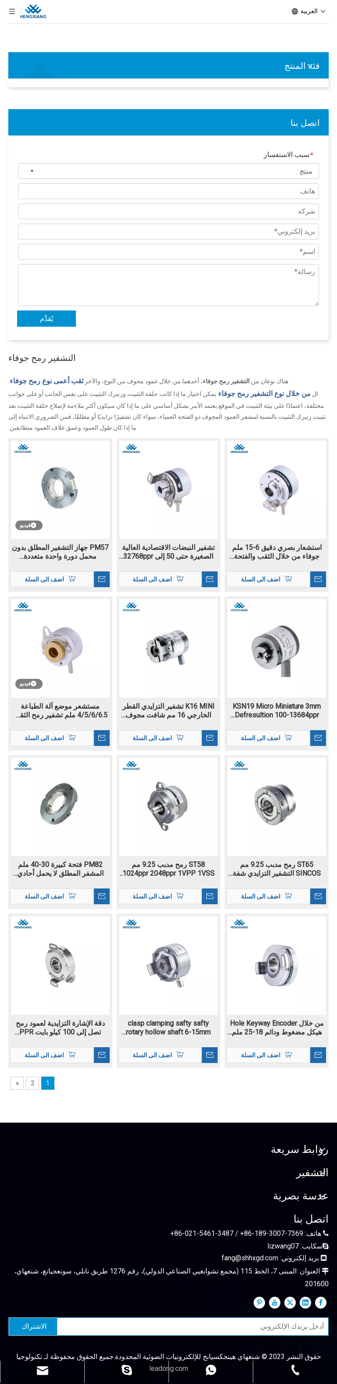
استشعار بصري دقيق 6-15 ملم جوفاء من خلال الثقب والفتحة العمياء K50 (277, 552)
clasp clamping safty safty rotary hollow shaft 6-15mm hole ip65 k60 (168, 1028)
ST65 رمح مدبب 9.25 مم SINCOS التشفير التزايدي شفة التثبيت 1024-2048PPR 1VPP (277, 869)
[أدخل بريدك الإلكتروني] (194, 1326)
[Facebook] (320, 1302)
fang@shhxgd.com (250, 1258)
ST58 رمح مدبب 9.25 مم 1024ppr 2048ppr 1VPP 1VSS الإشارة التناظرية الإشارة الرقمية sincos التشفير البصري (168, 869)
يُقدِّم (46, 318)
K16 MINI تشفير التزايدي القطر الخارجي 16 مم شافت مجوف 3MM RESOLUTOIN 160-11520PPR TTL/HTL (168, 711)
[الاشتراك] (33, 1326)
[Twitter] (290, 1302)
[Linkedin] (305, 1302)
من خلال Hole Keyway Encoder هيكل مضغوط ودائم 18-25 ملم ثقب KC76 (277, 1028)
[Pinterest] (259, 1302)
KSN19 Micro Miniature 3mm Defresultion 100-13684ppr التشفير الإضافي (277, 711)
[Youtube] (274, 1302)
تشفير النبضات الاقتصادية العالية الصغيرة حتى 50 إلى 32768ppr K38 (168, 552)
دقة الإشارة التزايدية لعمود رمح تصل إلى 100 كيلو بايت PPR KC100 (60, 1028)
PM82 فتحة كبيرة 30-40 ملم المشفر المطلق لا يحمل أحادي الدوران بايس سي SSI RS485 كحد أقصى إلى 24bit (60, 869)
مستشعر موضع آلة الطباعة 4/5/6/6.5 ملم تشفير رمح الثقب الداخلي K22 (60, 711)
